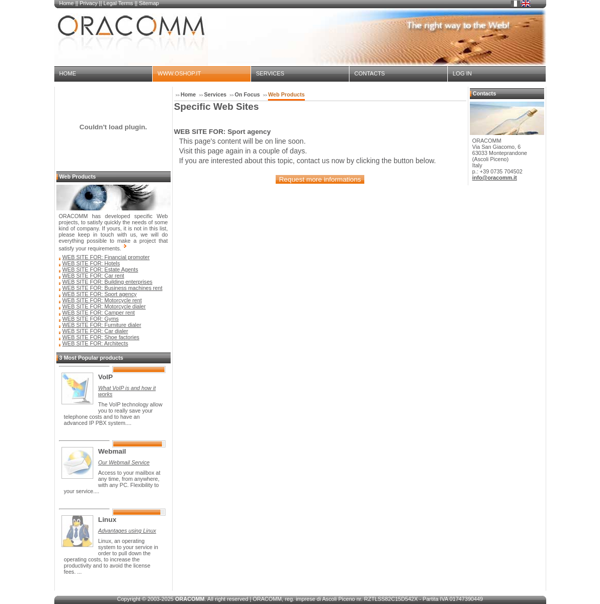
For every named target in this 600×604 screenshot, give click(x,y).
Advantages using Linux (127, 531)
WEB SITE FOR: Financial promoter (106, 257)
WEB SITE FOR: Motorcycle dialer (104, 306)
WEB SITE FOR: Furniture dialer (102, 325)
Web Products (286, 94)
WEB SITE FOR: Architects (96, 343)
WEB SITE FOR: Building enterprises (108, 282)
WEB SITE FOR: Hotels (91, 263)
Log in (462, 73)
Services (270, 73)
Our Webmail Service (124, 462)
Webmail (112, 451)
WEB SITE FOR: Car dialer (96, 331)
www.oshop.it (179, 73)
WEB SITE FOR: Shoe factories (101, 337)
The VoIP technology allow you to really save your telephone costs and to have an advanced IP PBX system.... (113, 413)
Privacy (88, 3)
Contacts (370, 73)
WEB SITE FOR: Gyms (91, 319)
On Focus (247, 94)
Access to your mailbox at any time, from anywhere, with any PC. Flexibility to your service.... (112, 482)
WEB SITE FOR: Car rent (94, 275)
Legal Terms (118, 3)
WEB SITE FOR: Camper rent (99, 312)
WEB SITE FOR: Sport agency (100, 294)
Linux (107, 519)
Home (66, 3)
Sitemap (149, 3)
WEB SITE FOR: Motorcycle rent (102, 300)
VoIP (105, 377)
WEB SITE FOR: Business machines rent (112, 288)
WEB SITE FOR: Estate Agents (100, 269)
